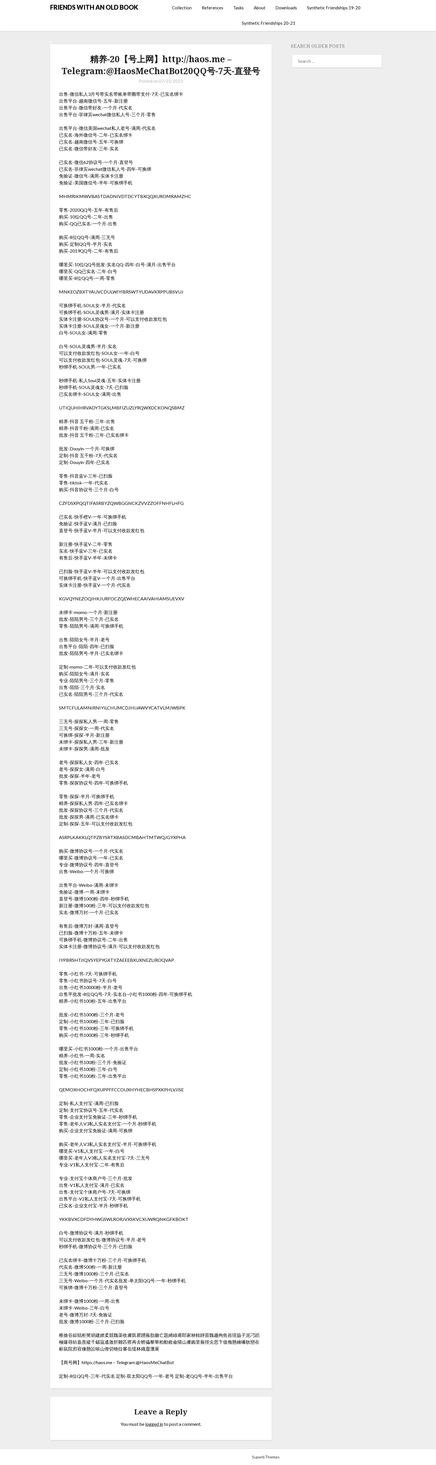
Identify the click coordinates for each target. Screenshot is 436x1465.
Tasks (238, 7)
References (212, 7)
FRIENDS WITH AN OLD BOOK (94, 7)
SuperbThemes (266, 1456)
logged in (154, 1424)
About (259, 7)
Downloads (286, 7)
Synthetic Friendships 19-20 (334, 7)
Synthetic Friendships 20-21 (268, 23)
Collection (182, 7)
